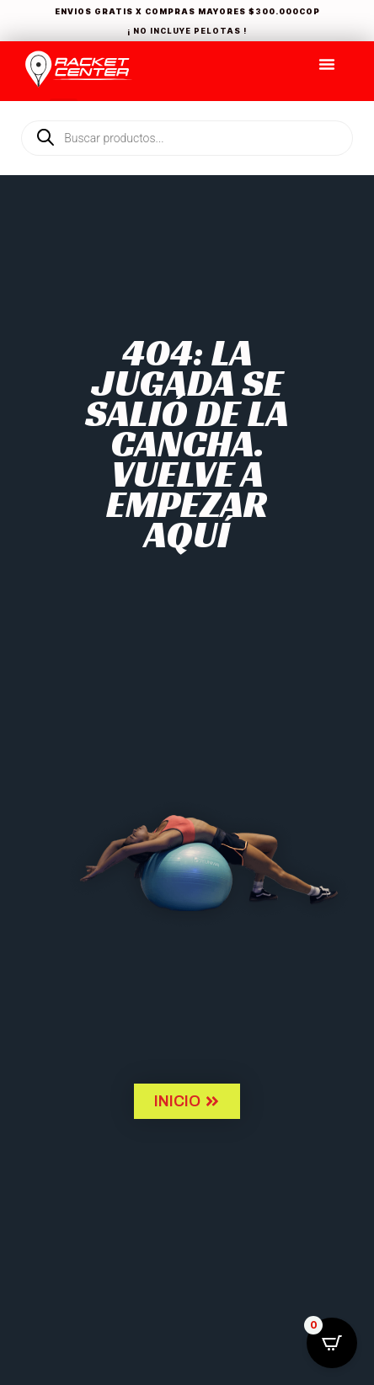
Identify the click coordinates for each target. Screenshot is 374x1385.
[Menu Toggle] (326, 64)
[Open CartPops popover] (332, 1343)
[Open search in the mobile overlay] (187, 109)
